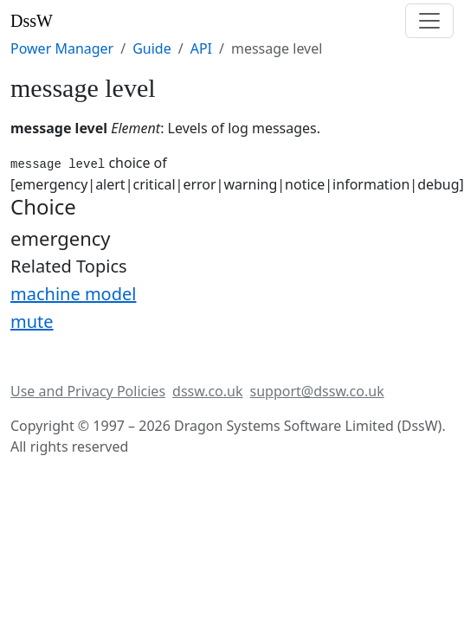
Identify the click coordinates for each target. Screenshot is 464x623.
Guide (151, 48)
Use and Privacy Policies (87, 391)
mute (32, 321)
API (201, 48)
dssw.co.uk (207, 391)
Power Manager (61, 48)
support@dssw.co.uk (317, 391)
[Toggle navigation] (429, 20)
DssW (31, 20)
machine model (73, 293)
